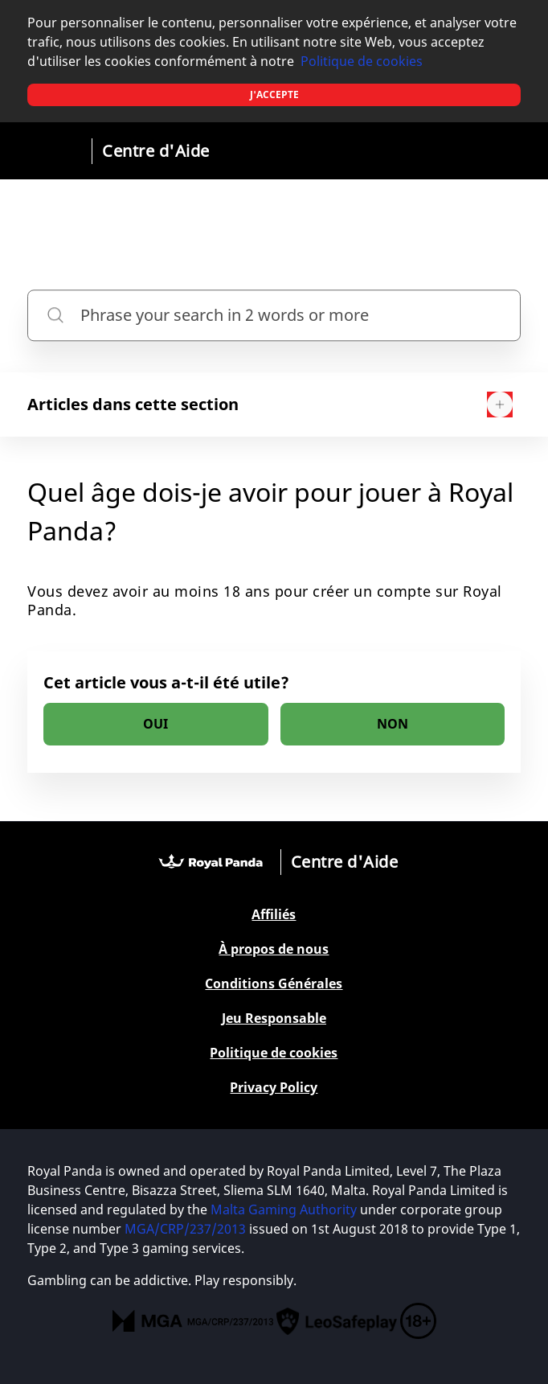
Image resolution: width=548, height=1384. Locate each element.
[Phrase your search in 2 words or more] (274, 315)
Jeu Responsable (274, 1018)
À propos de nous (274, 949)
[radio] (155, 724)
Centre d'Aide (156, 151)
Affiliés (274, 914)
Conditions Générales (273, 984)
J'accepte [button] (274, 94)
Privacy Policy (273, 1087)
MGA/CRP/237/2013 (185, 1229)
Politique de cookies (362, 61)
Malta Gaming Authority (284, 1209)
